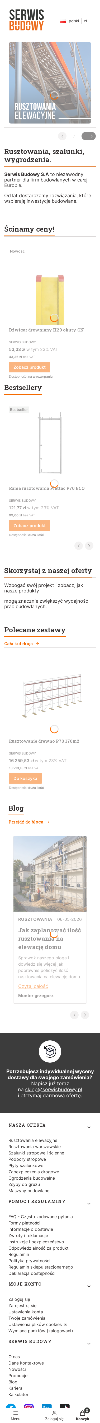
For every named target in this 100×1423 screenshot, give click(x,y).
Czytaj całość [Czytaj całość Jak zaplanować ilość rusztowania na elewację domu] (33, 986)
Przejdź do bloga (29, 822)
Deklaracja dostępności (31, 1273)
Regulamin (18, 1254)
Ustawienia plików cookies (35, 1324)
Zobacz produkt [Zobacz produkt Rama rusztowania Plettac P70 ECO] (29, 525)
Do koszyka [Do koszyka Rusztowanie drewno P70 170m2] (25, 778)
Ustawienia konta (25, 1311)
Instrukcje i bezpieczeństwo (36, 1241)
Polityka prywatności (29, 1260)
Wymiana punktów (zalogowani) (40, 1330)
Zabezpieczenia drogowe (33, 1171)
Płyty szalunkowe (25, 1165)
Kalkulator (18, 1394)
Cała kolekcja (22, 643)
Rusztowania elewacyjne (32, 1140)
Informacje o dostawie (30, 1229)
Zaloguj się (19, 1299)
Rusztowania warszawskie (34, 1146)
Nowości (17, 1369)
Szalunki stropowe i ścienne (36, 1152)
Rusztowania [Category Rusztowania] (35, 919)
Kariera (15, 1388)
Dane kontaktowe (26, 1363)
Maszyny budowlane (28, 1190)
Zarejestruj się (22, 1305)
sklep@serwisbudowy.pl (53, 1090)
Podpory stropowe (27, 1159)
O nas (14, 1356)
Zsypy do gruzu (24, 1184)
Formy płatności (24, 1223)
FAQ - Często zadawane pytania (40, 1216)
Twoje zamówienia (26, 1318)
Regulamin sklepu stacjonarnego (40, 1267)
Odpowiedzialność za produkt (38, 1248)
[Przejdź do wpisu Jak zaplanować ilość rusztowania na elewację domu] (50, 910)
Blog (12, 1381)
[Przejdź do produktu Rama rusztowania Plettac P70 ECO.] (50, 443)
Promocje (17, 1375)
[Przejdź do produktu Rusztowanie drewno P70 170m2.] (50, 696)
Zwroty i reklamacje (28, 1235)
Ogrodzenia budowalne (31, 1178)
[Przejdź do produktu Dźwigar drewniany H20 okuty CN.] (50, 285)
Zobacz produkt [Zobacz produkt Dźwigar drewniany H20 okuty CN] (29, 367)
